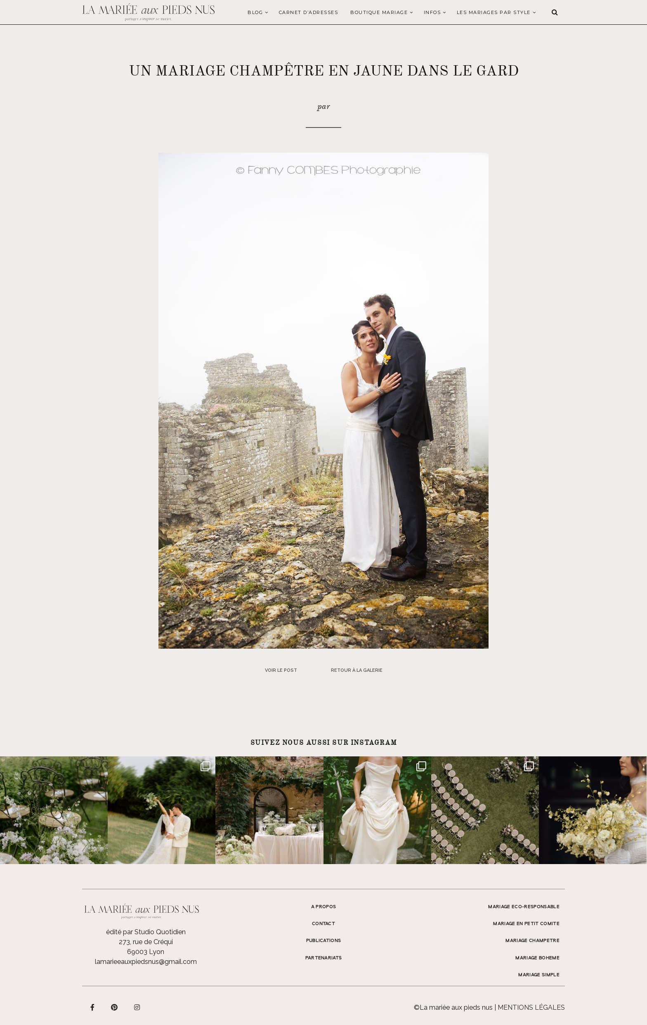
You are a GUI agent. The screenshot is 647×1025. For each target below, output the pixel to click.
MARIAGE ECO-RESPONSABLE (524, 907)
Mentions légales (531, 1007)
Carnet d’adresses (308, 12)
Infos (432, 12)
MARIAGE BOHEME (537, 958)
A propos (323, 907)
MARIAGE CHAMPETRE (532, 941)
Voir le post (281, 670)
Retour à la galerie (357, 670)
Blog (255, 12)
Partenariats (323, 958)
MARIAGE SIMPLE (539, 975)
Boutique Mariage (379, 12)
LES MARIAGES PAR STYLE (494, 12)
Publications (323, 941)
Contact (323, 924)
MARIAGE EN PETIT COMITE (526, 924)
